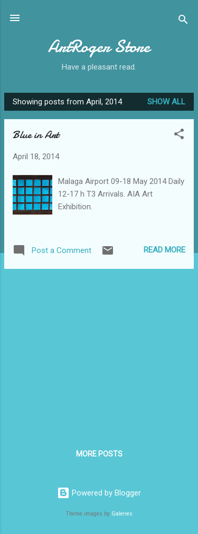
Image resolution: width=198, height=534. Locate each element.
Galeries (122, 513)
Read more (164, 250)
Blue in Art (36, 135)
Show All (166, 101)
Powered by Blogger (99, 493)
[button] (179, 136)
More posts (99, 454)
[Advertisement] (99, 351)
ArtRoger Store (99, 47)
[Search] (183, 21)
